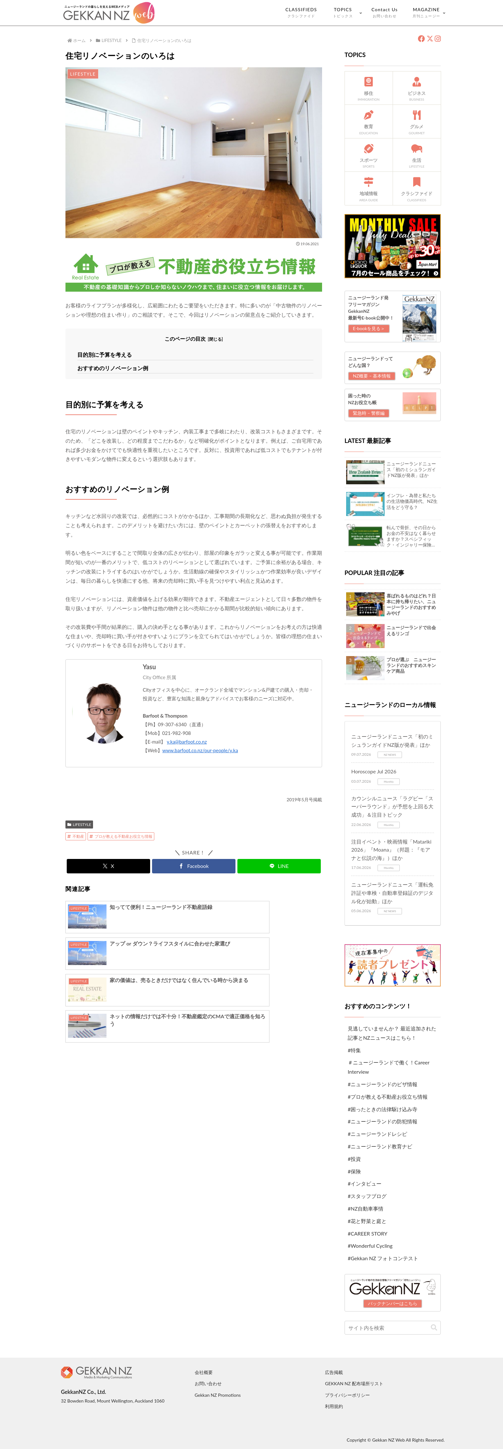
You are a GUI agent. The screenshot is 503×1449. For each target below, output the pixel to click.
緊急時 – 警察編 (369, 413)
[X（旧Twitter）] (430, 38)
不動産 (75, 835)
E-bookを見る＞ (369, 328)
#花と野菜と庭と (367, 1221)
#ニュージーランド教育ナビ (380, 1146)
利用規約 (334, 1406)
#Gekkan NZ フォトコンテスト (383, 1258)
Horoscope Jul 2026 (373, 771)
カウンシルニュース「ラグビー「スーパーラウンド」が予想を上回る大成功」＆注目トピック (392, 806)
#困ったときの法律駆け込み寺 (382, 1109)
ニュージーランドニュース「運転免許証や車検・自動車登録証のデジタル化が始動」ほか (392, 892)
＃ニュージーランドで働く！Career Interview (389, 1067)
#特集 (354, 1050)
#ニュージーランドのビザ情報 (382, 1084)
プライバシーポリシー (347, 1395)
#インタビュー (364, 1183)
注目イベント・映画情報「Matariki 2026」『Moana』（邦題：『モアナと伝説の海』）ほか (391, 849)
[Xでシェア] (108, 865)
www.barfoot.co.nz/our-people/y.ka (200, 749)
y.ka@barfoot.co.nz (187, 740)
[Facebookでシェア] (193, 865)
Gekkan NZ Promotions (218, 1395)
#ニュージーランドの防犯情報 (382, 1121)
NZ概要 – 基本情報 (372, 376)
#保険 (354, 1171)
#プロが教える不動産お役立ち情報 (388, 1097)
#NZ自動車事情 (365, 1208)
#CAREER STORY (367, 1233)
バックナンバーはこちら (392, 1303)
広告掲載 (334, 1372)
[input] (393, 1328)
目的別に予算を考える (103, 354)
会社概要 (204, 1372)
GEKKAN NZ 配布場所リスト (354, 1383)
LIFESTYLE (79, 823)
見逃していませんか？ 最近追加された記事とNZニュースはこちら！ (392, 1033)
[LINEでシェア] (279, 865)
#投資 (354, 1159)
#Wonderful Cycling (370, 1246)
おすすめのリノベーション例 (110, 367)
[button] (434, 1327)
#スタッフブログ (367, 1196)
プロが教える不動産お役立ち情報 (121, 835)
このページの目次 (185, 339)
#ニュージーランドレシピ (377, 1134)
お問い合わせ (208, 1383)
